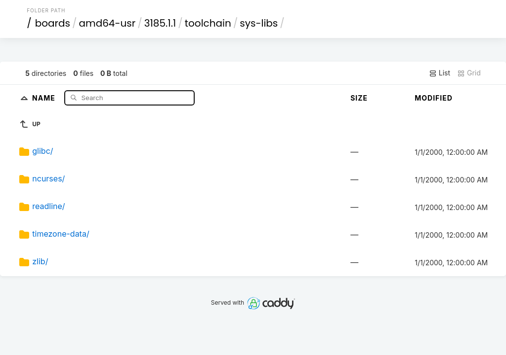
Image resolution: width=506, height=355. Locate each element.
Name (44, 97)
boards (52, 23)
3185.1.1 (160, 23)
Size (359, 98)
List (439, 73)
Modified (434, 98)
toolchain (208, 23)
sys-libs (259, 23)
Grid (469, 73)
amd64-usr (107, 23)
